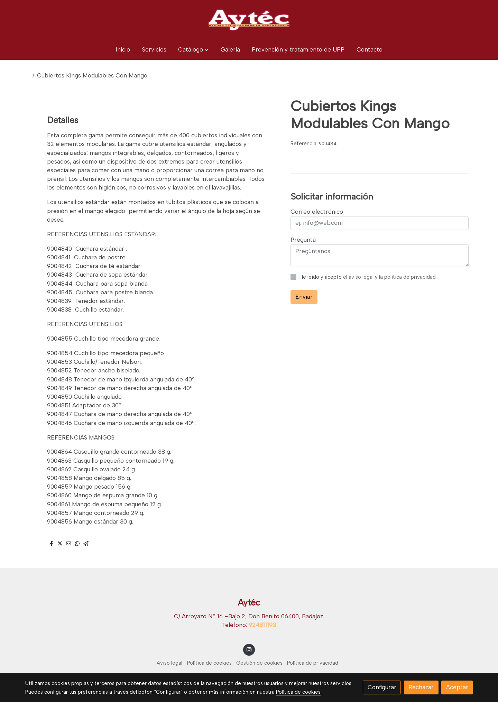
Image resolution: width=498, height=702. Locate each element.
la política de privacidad (407, 277)
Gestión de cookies (259, 663)
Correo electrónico (316, 211)
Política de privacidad (312, 663)
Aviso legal (169, 663)
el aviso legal (359, 277)
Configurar (382, 687)
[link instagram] (249, 649)
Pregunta (303, 239)
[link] (249, 20)
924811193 (262, 624)
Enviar (304, 296)
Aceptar (457, 687)
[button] (193, 49)
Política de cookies (209, 663)
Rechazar (421, 687)
